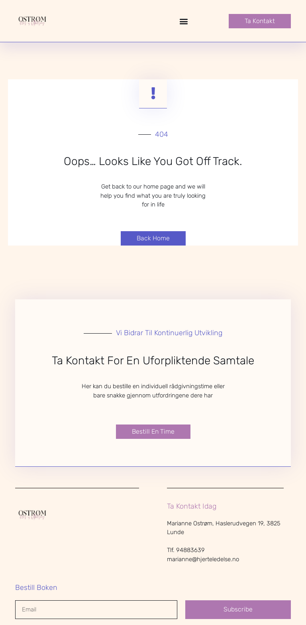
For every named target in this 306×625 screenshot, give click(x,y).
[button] (183, 21)
